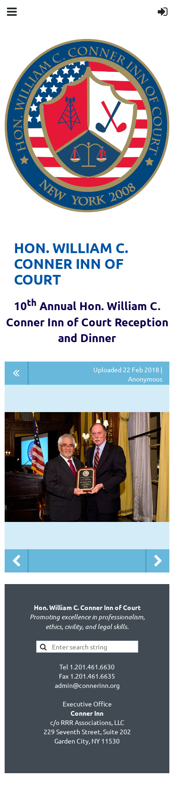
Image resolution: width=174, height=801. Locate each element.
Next (157, 560)
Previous (16, 560)
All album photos (16, 373)
